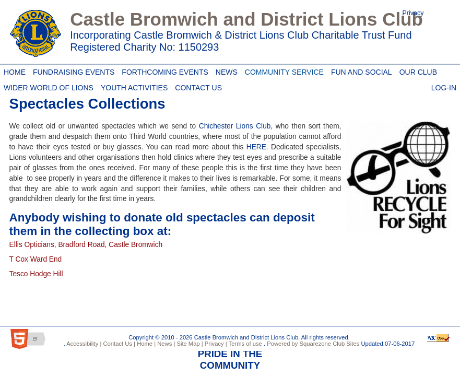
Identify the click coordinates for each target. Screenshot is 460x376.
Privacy (413, 13)
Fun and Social (359, 70)
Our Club (416, 70)
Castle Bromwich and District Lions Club (246, 19)
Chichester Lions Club (235, 126)
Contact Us (196, 86)
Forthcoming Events (163, 70)
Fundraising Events (71, 70)
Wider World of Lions (46, 86)
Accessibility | (83, 343)
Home (13, 70)
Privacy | (215, 343)
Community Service (282, 70)
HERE (256, 147)
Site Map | (189, 343)
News (227, 72)
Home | (145, 343)
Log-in (444, 86)
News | (165, 343)
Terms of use (244, 343)
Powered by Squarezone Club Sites (313, 343)
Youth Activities (134, 88)
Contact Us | (118, 343)
